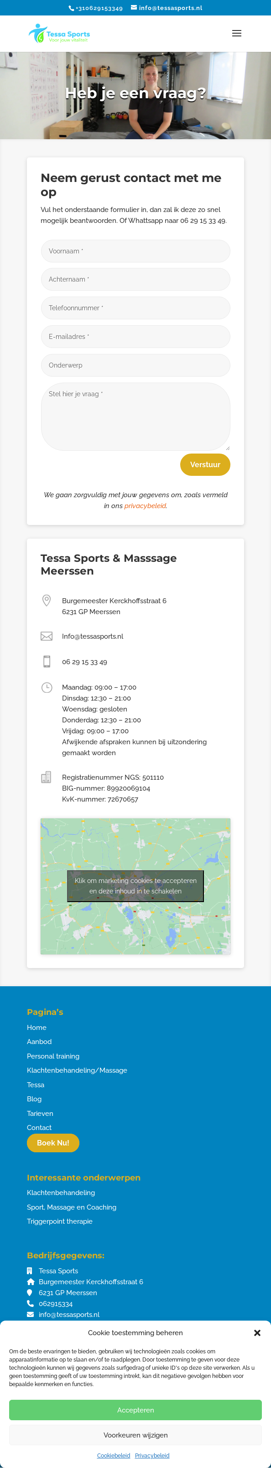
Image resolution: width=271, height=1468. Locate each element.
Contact (39, 1128)
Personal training (53, 1056)
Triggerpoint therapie (60, 1221)
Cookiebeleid (113, 1456)
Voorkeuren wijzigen (136, 1435)
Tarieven (40, 1114)
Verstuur (205, 464)
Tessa (35, 1085)
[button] (257, 1332)
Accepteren (135, 1410)
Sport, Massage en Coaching (71, 1207)
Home (37, 1028)
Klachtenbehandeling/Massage (77, 1070)
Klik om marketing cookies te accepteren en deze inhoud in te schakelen (136, 886)
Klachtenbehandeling (61, 1193)
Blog (34, 1099)
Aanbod (39, 1042)
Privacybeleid (152, 1456)
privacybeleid (145, 506)
